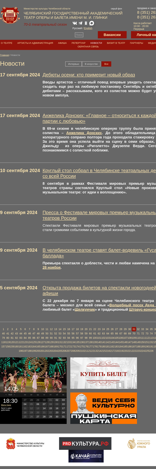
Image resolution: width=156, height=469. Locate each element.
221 (129, 350)
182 (112, 346)
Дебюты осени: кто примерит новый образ (89, 74)
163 (29, 346)
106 (121, 337)
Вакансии (112, 35)
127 (42, 342)
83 (20, 337)
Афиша (62, 43)
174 (77, 346)
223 (138, 350)
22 (94, 329)
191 (151, 346)
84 (25, 337)
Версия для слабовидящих (90, 35)
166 (42, 346)
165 (38, 346)
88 (42, 337)
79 (3, 337)
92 (60, 337)
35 (151, 329)
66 (116, 333)
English (88, 28)
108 (129, 337)
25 (107, 329)
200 (38, 350)
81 (12, 337)
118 (3, 342)
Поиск (79, 34)
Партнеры (136, 43)
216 (108, 350)
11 (46, 329)
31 (133, 329)
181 (108, 346)
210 (82, 350)
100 (95, 337)
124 (29, 342)
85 (29, 337)
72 (142, 333)
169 (55, 346)
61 (94, 333)
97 (81, 337)
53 (60, 333)
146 (125, 342)
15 (64, 329)
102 (103, 337)
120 (12, 342)
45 (25, 333)
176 (86, 346)
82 (16, 337)
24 (103, 329)
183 (116, 346)
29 (125, 329)
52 (55, 333)
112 (147, 337)
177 (90, 346)
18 (77, 329)
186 (129, 346)
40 (3, 333)
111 (142, 337)
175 (82, 346)
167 (47, 346)
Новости (96, 43)
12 (51, 329)
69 (129, 333)
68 (125, 333)
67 (120, 333)
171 (64, 346)
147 (129, 342)
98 (86, 337)
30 (129, 329)
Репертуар (79, 43)
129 (51, 342)
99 (90, 337)
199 (34, 350)
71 (138, 333)
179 (99, 346)
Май (10, 395)
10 (42, 329)
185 (125, 346)
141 (103, 342)
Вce (106, 64)
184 (121, 346)
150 (142, 342)
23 (99, 329)
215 (103, 350)
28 (120, 329)
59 (86, 333)
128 (47, 342)
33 (142, 329)
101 (99, 337)
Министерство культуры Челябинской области (47, 8)
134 (73, 342)
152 (151, 342)
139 (95, 342)
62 (99, 333)
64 (107, 333)
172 (68, 346)
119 (8, 342)
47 (33, 333)
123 (25, 342)
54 (64, 333)
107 (125, 337)
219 (121, 350)
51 (51, 333)
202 (47, 350)
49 (42, 333)
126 (38, 342)
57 (77, 333)
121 (16, 342)
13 (55, 329)
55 (68, 333)
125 (34, 342)
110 (138, 337)
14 (60, 329)
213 (95, 350)
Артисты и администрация (35, 43)
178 (95, 346)
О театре (6, 43)
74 (151, 333)
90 (51, 337)
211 (86, 350)
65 (112, 333)
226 (151, 350)
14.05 (11, 389)
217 (112, 350)
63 (103, 333)
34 (146, 329)
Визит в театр (116, 43)
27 (116, 329)
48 (38, 333)
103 (108, 337)
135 (77, 342)
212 (90, 350)
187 (134, 346)
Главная (4, 55)
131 (60, 342)
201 (42, 350)
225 (147, 350)
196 (21, 350)
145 (121, 342)
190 (147, 346)
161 (21, 346)
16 (68, 329)
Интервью (73, 64)
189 (142, 346)
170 (60, 346)
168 (51, 346)
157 (3, 346)
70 (133, 333)
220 (125, 350)
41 (7, 333)
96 (77, 337)
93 (64, 337)
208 (73, 350)
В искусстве (91, 64)
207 (68, 350)
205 (60, 350)
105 (116, 337)
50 (46, 333)
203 (51, 350)
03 (63, 400)
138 (90, 342)
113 (151, 337)
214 (99, 350)
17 (73, 329)
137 (86, 342)
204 (55, 350)
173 (73, 346)
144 (116, 342)
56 (73, 333)
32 (138, 329)
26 (112, 329)
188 (138, 346)
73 (146, 333)
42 (12, 333)
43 (16, 333)
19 (81, 329)
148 (134, 342)
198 (29, 350)
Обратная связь (88, 46)
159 (12, 346)
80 (7, 337)
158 (8, 346)
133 (68, 342)
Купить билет (103, 374)
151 (147, 342)
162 (25, 346)
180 (103, 346)
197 (25, 350)
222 (134, 350)
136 (82, 342)
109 (134, 337)
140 (99, 342)
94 (68, 337)
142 (108, 342)
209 (77, 350)
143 (112, 342)
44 (20, 333)
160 (16, 346)
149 (138, 342)
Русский (77, 28)
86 (33, 337)
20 (86, 329)
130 (55, 342)
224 (142, 350)
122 (21, 342)
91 (55, 337)
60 (90, 333)
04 (25, 404)
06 (37, 404)
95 (73, 337)
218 (116, 350)
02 (57, 400)
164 (34, 346)
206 (64, 350)
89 (46, 337)
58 (81, 333)
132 (64, 342)
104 (112, 337)
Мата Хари (6, 405)
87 (38, 337)
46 (29, 333)
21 (90, 329)
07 (44, 404)
